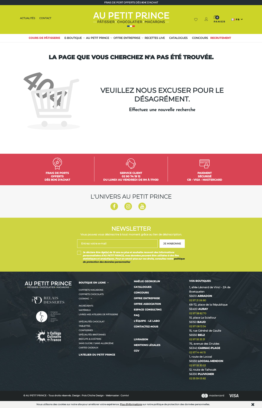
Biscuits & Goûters (90, 339)
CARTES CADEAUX (88, 347)
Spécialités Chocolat (91, 321)
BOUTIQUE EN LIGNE (92, 282)
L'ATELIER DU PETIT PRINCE (97, 354)
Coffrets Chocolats (91, 294)
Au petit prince (97, 38)
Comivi (125, 395)
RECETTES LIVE (155, 38)
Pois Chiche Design (93, 395)
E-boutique (73, 38)
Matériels (85, 310)
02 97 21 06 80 (197, 300)
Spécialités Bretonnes (92, 334)
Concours (200, 38)
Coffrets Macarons (91, 290)
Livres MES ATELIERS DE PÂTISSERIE (98, 314)
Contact (45, 18)
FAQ (136, 315)
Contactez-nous (146, 326)
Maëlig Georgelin (147, 281)
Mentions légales (147, 345)
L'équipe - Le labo (147, 320)
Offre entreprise (126, 38)
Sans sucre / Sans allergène (96, 343)
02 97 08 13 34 (197, 326)
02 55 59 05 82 (197, 378)
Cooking (84, 298)
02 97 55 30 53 (197, 365)
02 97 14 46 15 (197, 352)
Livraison (141, 339)
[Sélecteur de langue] (237, 19)
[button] (206, 19)
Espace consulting (148, 309)
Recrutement (220, 38)
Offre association (147, 303)
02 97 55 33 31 (197, 339)
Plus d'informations (131, 404)
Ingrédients (86, 305)
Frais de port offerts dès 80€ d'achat (131, 2)
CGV (136, 350)
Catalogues (178, 38)
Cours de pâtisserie (44, 38)
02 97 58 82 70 (197, 313)
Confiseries (86, 330)
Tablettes (84, 326)
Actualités (27, 18)
